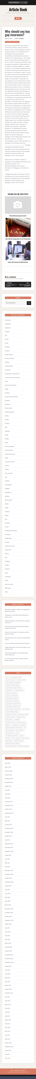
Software (7, 569)
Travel (6, 580)
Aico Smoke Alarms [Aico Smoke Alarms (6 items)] (16, 677)
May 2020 (7, 897)
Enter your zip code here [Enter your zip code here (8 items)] (13, 709)
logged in (13, 278)
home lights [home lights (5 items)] (9, 719)
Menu (18, 18)
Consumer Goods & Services (12, 377)
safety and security (9, 546)
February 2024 (8, 801)
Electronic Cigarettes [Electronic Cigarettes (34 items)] (12, 701)
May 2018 (7, 977)
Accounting (8, 320)
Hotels (6, 458)
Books (6, 343)
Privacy (17, 1070)
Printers (7, 527)
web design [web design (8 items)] (9, 740)
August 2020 (8, 886)
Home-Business (9, 450)
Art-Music (7, 331)
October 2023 (8, 809)
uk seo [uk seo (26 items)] (21, 735)
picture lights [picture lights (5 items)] (22, 722)
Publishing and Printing (11, 530)
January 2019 (8, 951)
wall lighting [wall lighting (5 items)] (16, 738)
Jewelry (7, 469)
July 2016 (7, 1008)
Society (7, 565)
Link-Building (8, 484)
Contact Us (22, 1070)
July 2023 (7, 817)
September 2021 (9, 851)
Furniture (7, 423)
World (6, 592)
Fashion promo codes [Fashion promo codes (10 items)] (12, 711)
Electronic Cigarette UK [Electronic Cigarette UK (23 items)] (13, 706)
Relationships (8, 538)
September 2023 (9, 813)
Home (6, 442)
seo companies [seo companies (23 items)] (10, 730)
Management (8, 492)
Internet (7, 465)
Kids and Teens (9, 473)
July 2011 (7, 1054)
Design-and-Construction (11, 396)
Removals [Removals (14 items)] (15, 725)
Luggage (7, 488)
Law (6, 477)
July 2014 (7, 1023)
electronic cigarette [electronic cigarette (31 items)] (12, 698)
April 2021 (7, 866)
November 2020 (9, 874)
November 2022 (9, 832)
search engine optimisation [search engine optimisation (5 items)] (14, 727)
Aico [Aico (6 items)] (7, 677)
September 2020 (9, 882)
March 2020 (8, 905)
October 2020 (8, 878)
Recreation (7, 534)
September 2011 (9, 1046)
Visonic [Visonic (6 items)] (8, 738)
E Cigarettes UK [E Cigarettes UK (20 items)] (19, 690)
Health (6, 435)
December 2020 (9, 870)
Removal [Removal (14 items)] (8, 725)
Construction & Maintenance (12, 373)
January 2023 (8, 824)
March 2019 (8, 943)
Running (7, 542)
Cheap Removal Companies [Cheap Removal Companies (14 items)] (13, 682)
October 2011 (8, 1043)
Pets (6, 519)
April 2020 (7, 901)
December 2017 (9, 993)
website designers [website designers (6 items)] (23, 746)
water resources (9, 584)
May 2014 (7, 1031)
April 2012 (7, 1039)
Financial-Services (9, 412)
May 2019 (7, 935)
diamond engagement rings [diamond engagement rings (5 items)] (13, 687)
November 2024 (9, 782)
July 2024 (7, 790)
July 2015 (7, 1012)
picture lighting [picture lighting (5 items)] (10, 722)
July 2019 (7, 928)
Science (7, 553)
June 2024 (7, 794)
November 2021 (9, 847)
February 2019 (8, 947)
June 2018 (7, 974)
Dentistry (7, 393)
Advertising (8, 324)
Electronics (8, 404)
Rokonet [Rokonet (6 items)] (23, 725)
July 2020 (7, 889)
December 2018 (9, 955)
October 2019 (8, 916)
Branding (7, 347)
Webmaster (8, 588)
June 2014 (7, 1027)
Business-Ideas (9, 354)
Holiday (7, 439)
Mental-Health (8, 500)
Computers (8, 370)
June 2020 (7, 893)
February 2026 (8, 771)
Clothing (7, 362)
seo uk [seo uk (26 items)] (17, 732)
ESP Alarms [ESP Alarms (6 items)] (26, 709)
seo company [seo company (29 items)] (20, 730)
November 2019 (9, 912)
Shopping (7, 561)
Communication (9, 366)
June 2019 (7, 931)
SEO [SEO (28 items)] (25, 727)
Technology (8, 576)
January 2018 (8, 989)
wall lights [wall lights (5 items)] (25, 738)
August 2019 (8, 924)
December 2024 (9, 778)
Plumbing (7, 523)
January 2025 (8, 775)
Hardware (7, 431)
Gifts (6, 427)
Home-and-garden (9, 446)
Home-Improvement (10, 454)
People (6, 515)
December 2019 (9, 909)
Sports (6, 573)
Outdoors (7, 511)
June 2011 (7, 1058)
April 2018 (7, 981)
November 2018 (9, 958)
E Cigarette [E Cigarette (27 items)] (9, 690)
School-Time (8, 550)
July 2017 (7, 997)
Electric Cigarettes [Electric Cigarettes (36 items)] (11, 695)
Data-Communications (10, 385)
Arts (6, 335)
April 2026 (7, 763)
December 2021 (9, 843)
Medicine (7, 496)
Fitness (7, 416)
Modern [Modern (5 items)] (17, 719)
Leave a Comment (19, 38)
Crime (6, 381)
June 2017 (7, 1000)
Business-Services (9, 358)
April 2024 (7, 798)
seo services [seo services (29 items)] (9, 732)
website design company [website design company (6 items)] (13, 743)
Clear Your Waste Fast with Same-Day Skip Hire (17, 643)
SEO (6, 557)
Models (7, 504)
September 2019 (9, 920)
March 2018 (8, 985)
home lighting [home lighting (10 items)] (21, 717)
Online (6, 507)
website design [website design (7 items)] (18, 740)
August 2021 (8, 855)
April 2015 (7, 1016)
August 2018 (8, 966)
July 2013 (7, 1035)
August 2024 (8, 786)
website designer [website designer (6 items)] (11, 746)
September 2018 (9, 962)
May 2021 (7, 863)
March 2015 (8, 1020)
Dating (6, 389)
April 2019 (7, 939)
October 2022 (8, 836)
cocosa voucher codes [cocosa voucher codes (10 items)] (12, 685)
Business (7, 350)
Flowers (7, 419)
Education (7, 400)
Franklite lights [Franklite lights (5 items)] (23, 714)
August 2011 (8, 1050)
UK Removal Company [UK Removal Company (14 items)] (11, 735)
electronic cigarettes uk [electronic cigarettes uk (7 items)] (13, 703)
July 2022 (7, 840)
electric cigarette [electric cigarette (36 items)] (11, 693)
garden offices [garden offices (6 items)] (10, 717)
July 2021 (7, 859)
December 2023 (9, 805)
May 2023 (7, 820)
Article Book (18, 9)
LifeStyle (7, 481)
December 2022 (9, 828)
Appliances (8, 328)
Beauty (6, 339)
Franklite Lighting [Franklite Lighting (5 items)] (11, 714)
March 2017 (8, 1004)
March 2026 (8, 767)
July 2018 (7, 970)
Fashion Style (8, 408)
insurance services (12, 41)
